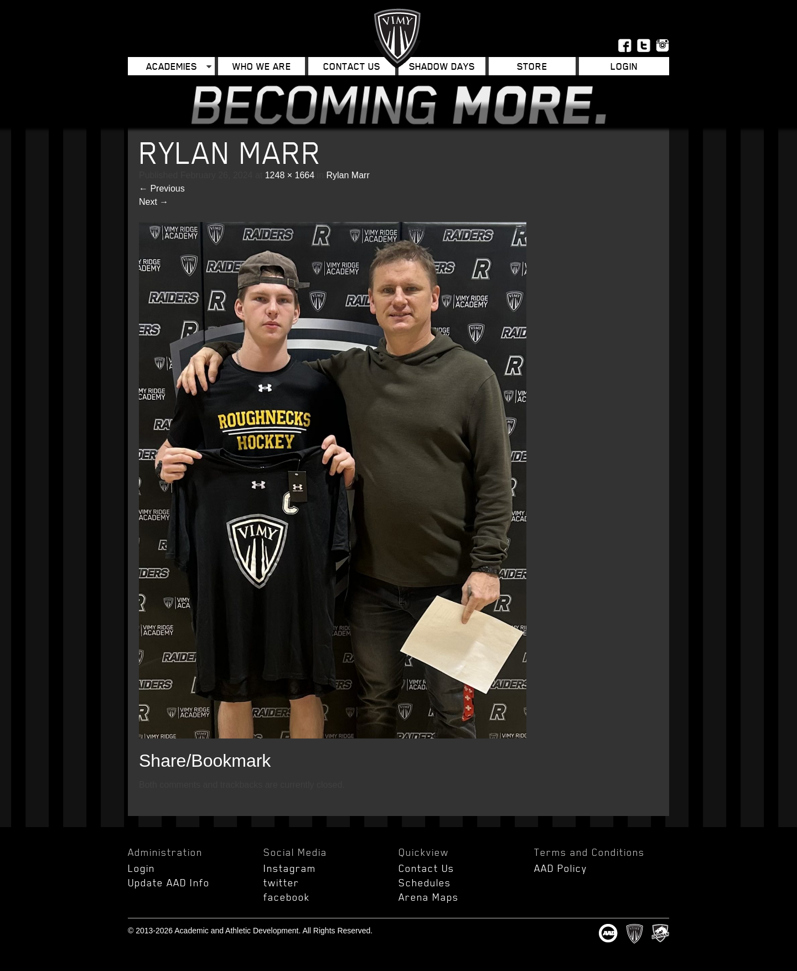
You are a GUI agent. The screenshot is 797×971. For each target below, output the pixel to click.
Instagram (289, 868)
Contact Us (351, 66)
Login (624, 66)
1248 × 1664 (289, 175)
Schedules (424, 882)
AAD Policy (560, 868)
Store (532, 66)
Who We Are (261, 66)
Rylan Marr (347, 175)
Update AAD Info (169, 882)
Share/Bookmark (205, 760)
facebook (286, 897)
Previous (162, 188)
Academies (171, 66)
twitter (281, 882)
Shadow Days (442, 66)
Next (153, 201)
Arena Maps (428, 897)
